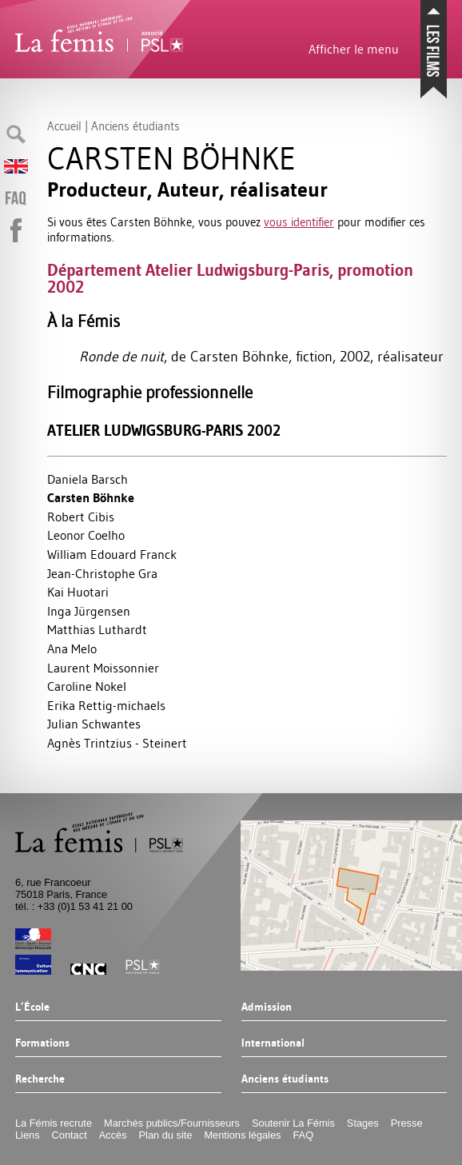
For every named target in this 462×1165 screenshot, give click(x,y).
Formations (42, 1043)
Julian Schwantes (94, 724)
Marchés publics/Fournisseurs (172, 1123)
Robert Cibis (80, 517)
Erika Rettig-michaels (106, 705)
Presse (407, 1123)
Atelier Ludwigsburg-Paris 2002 (164, 430)
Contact (69, 1135)
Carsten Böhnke (90, 497)
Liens (27, 1135)
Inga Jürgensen (88, 611)
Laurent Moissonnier (103, 668)
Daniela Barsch (87, 479)
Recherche (40, 1079)
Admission (266, 1007)
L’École (32, 1007)
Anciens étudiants (285, 1079)
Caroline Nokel (86, 686)
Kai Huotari (78, 592)
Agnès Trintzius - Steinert (117, 743)
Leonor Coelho (86, 535)
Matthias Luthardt (97, 629)
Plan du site (166, 1135)
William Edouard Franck (112, 554)
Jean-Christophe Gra (102, 573)
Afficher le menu (354, 49)
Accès (113, 1135)
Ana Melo (72, 648)
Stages (363, 1123)
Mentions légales (242, 1135)
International (273, 1043)
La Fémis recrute (53, 1123)
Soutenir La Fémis (293, 1123)
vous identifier (299, 221)
